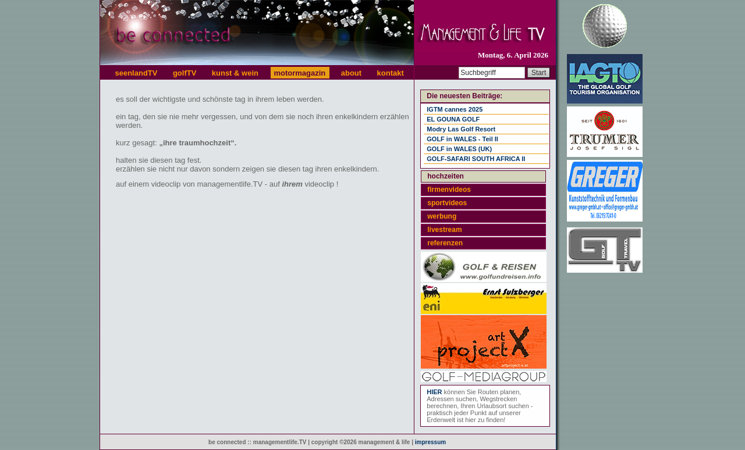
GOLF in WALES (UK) (459, 148)
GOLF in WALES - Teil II (462, 138)
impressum (430, 442)
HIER (434, 391)
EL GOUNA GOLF (453, 119)
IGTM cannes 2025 (455, 109)
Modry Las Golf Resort (461, 129)
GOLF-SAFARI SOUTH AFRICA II (476, 158)
